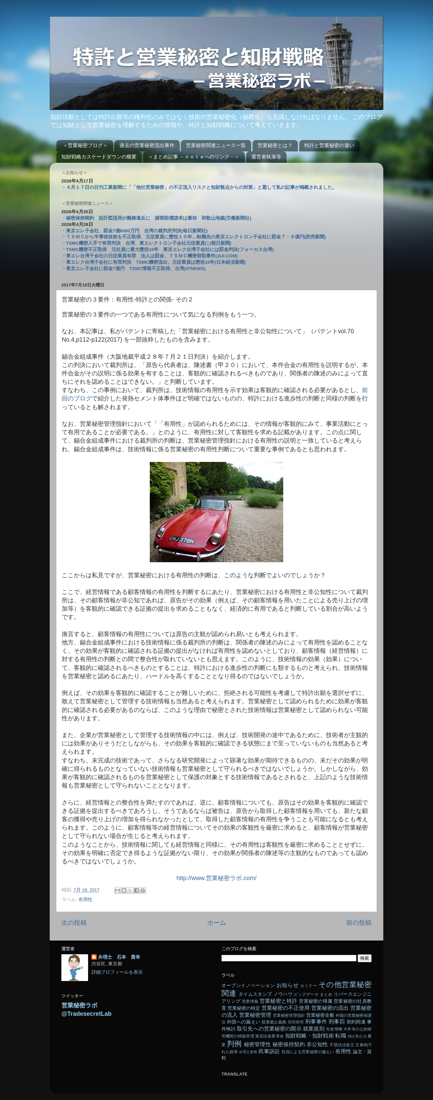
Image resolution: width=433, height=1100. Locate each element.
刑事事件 (316, 1021)
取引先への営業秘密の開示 (269, 1028)
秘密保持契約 (289, 1044)
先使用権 (334, 1029)
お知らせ (288, 985)
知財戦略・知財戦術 (309, 1035)
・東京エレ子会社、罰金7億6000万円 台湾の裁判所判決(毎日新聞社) (134, 230)
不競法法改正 (342, 1045)
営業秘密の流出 (330, 1008)
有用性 (85, 899)
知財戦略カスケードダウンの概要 (98, 156)
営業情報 (250, 1001)
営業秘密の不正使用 (286, 1008)
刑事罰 (337, 1021)
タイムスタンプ (255, 994)
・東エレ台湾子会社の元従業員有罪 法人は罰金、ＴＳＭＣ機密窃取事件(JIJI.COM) (149, 255)
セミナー (308, 985)
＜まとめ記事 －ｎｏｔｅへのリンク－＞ (194, 156)
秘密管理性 (257, 1044)
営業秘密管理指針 (289, 1015)
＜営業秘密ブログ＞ (85, 145)
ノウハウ (283, 994)
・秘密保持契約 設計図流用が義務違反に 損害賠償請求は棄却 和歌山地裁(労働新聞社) (156, 218)
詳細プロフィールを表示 (117, 972)
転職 (340, 1035)
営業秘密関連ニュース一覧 (216, 145)
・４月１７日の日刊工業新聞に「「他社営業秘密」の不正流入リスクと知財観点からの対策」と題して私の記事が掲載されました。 (199, 187)
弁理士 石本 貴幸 (119, 957)
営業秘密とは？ (275, 145)
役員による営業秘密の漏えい (308, 1052)
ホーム (216, 922)
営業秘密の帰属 (315, 1001)
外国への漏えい (243, 1021)
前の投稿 (359, 922)
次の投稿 (74, 922)
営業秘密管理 (255, 1015)
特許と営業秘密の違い (329, 145)
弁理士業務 (248, 1052)
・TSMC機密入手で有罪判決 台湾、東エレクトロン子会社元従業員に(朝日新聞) (146, 243)
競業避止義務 (274, 1022)
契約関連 (356, 1021)
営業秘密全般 (320, 1015)
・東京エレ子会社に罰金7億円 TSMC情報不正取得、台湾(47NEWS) (133, 268)
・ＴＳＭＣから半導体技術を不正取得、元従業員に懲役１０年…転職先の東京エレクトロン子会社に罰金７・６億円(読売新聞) (193, 236)
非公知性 (317, 1044)
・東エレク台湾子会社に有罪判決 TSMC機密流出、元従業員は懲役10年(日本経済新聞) (153, 262)
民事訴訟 (269, 1051)
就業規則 (313, 1028)
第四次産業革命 (269, 1036)
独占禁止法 (357, 1036)
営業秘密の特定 (244, 1008)
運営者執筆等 (266, 156)
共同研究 (296, 1022)
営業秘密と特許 (279, 1001)
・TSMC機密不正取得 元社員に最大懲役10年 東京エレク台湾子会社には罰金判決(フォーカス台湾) (167, 249)
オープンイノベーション (248, 985)
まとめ (326, 994)
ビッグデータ (306, 994)
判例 (234, 1044)
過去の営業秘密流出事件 (146, 145)
